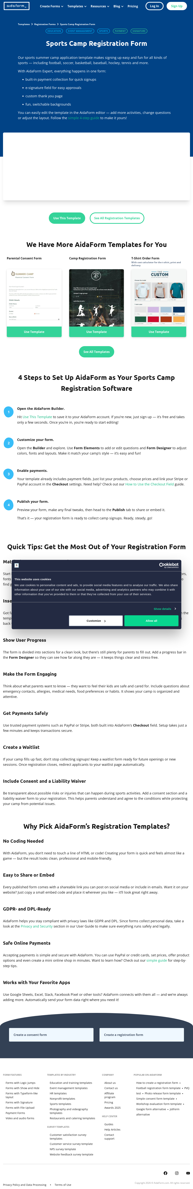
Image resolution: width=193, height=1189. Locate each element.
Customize (96, 620)
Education (54, 31)
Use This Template (67, 218)
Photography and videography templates (73, 1108)
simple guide (156, 959)
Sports (103, 31)
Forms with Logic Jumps (18, 1082)
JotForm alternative (163, 1108)
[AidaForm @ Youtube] (188, 1164)
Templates (75, 6)
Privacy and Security (37, 926)
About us (109, 1082)
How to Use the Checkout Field (149, 483)
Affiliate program (114, 1092)
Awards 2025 (111, 1103)
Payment (120, 31)
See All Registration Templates (117, 218)
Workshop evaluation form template (156, 1100)
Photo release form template (152, 1092)
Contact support (113, 1130)
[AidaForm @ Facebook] (165, 1164)
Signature (139, 31)
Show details (162, 608)
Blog (116, 6)
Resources (98, 6)
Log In (154, 6)
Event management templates (67, 1087)
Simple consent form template (158, 1095)
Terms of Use (63, 1176)
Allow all (151, 620)
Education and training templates (69, 1082)
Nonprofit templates (60, 1098)
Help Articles (111, 1125)
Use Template (34, 332)
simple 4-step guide (83, 118)
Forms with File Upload (17, 1103)
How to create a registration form (154, 1082)
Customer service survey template (69, 1135)
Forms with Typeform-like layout (23, 1092)
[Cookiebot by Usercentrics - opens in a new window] (162, 565)
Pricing (133, 6)
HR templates (56, 1092)
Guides (107, 1120)
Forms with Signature (16, 1098)
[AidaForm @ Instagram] (177, 1164)
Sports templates (58, 1103)
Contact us (110, 1087)
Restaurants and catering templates (70, 1113)
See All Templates (96, 352)
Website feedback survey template (69, 1146)
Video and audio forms (17, 1113)
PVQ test (176, 1087)
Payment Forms (12, 1108)
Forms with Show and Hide (20, 1087)
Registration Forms (45, 24)
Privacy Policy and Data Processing (24, 1176)
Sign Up (176, 6)
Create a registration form (123, 1034)
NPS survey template (61, 1141)
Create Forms (50, 6)
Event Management (80, 31)
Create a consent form (30, 1034)
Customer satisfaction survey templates (73, 1130)
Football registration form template (161, 1084)
